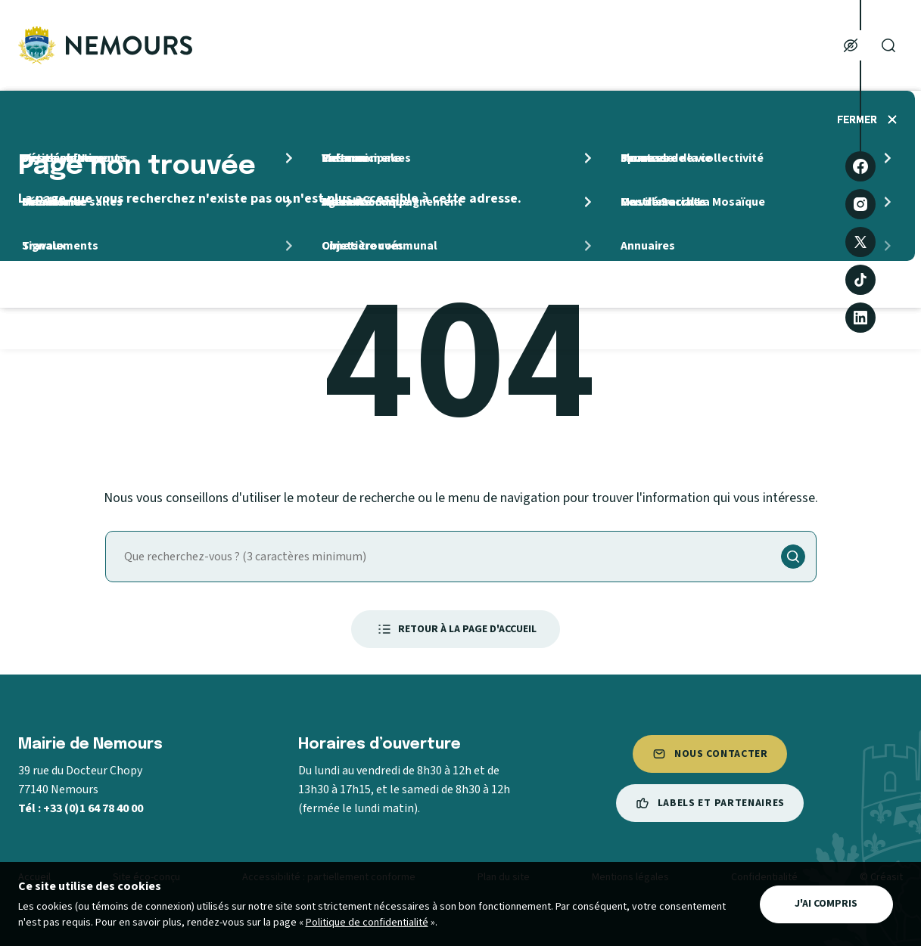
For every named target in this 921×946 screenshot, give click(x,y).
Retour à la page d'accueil (456, 629)
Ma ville (347, 45)
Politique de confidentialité (367, 922)
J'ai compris (826, 903)
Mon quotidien (480, 45)
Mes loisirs (751, 45)
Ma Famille (623, 45)
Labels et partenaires (710, 803)
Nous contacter (710, 753)
